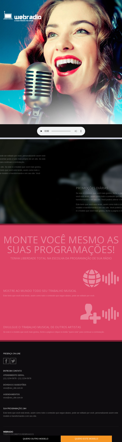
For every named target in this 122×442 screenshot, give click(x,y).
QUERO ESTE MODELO (86, 439)
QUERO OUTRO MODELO (35, 439)
